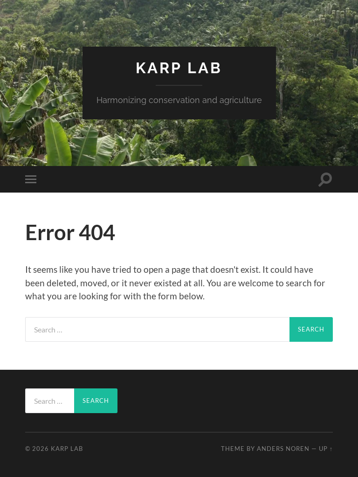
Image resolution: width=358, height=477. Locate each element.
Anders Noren (283, 448)
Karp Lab (179, 67)
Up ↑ (326, 448)
